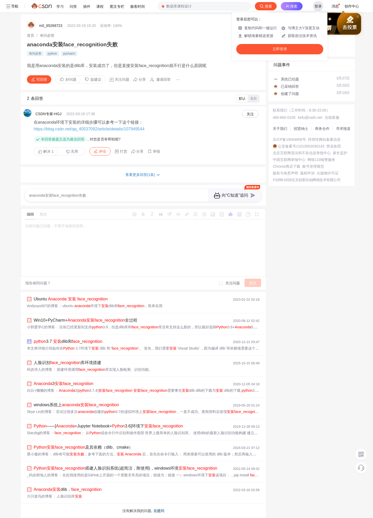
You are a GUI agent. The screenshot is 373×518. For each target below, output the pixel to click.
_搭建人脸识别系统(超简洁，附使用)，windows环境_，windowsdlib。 (145, 468)
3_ (63, 383)
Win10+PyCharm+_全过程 (85, 320)
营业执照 (333, 146)
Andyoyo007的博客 (42, 306)
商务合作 (322, 129)
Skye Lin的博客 (39, 412)
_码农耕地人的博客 (42, 475)
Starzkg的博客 (38, 433)
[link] (30, 35)
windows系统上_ (76, 405)
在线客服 (332, 117)
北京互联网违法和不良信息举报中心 (302, 153)
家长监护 (340, 153)
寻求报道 (343, 129)
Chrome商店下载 (286, 166)
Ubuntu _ (71, 299)
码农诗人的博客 (39, 369)
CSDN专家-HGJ (48, 114)
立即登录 (279, 49)
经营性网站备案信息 (324, 139)
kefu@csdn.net (310, 117)
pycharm (69, 53)
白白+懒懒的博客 (40, 390)
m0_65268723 (50, 26)
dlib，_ (68, 489)
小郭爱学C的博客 (41, 327)
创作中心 (352, 6)
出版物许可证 (328, 173)
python (52, 53)
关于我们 (280, 129)
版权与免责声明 (285, 173)
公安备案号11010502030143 (301, 146)
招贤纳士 (301, 129)
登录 (318, 6)
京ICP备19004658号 (289, 139)
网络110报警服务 (321, 160)
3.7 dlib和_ (68, 341)
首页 (30, 35)
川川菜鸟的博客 (39, 496)
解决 (46, 151)
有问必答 (47, 35)
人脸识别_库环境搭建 (67, 362)
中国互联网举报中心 (289, 160)
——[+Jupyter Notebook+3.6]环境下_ (108, 426)
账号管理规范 (313, 166)
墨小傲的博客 (38, 454)
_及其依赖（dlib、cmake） (83, 447)
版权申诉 (307, 173)
